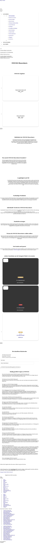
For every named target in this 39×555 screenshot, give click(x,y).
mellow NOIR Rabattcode (7, 531)
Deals (4, 479)
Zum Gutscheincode (20, 282)
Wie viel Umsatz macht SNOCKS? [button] (8, 417)
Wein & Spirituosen (12, 33)
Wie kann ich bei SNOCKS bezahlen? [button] (8, 433)
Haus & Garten (11, 21)
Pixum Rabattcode (6, 517)
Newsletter (5, 482)
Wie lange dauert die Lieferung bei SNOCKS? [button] (9, 423)
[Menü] (1, 10)
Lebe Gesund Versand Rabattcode (8, 514)
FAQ (4, 481)
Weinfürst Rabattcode (7, 523)
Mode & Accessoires (12, 17)
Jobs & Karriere (6, 486)
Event (4, 483)
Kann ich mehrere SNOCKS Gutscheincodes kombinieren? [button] (12, 397)
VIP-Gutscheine (6, 42)
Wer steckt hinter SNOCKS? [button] (6, 407)
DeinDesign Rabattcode (7, 513)
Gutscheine (6, 14)
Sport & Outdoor (12, 30)
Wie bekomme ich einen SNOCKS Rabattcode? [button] (10, 379)
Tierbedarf (10, 26)
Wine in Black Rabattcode (7, 524)
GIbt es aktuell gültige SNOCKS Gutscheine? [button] (9, 458)
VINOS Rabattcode (6, 522)
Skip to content (2, 0)
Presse (4, 501)
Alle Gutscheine (12, 15)
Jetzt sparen (20, 97)
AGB (4, 488)
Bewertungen (5, 502)
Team (4, 485)
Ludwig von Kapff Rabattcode (8, 515)
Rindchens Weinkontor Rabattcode (9, 519)
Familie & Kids (11, 31)
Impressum (5, 491)
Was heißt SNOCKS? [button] (5, 412)
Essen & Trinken (12, 19)
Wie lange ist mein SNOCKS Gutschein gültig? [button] (10, 402)
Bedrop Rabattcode (6, 512)
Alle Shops (5, 44)
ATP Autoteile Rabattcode (7, 511)
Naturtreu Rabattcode (6, 532)
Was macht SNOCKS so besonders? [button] (8, 438)
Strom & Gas (11, 35)
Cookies (4, 492)
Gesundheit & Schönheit (13, 28)
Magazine (10, 37)
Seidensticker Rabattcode (7, 520)
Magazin (4, 480)
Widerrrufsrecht (6, 489)
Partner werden (5, 484)
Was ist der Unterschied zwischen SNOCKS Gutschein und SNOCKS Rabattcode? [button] (15, 374)
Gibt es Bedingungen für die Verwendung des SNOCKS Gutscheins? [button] (13, 390)
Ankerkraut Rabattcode (7, 510)
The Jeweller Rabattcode (7, 521)
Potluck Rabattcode (6, 518)
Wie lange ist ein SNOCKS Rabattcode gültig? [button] (9, 384)
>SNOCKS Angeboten (17, 249)
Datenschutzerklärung (7, 490)
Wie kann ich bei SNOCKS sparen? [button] (8, 445)
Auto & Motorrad (12, 24)
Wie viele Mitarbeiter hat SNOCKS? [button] (8, 428)
